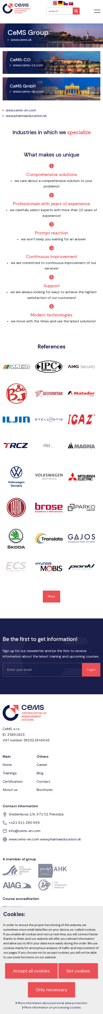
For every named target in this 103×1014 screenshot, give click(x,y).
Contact (43, 781)
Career (42, 764)
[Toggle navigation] (97, 11)
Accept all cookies (31, 971)
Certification (13, 781)
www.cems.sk (21, 39)
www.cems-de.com (28, 91)
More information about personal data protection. (51, 1003)
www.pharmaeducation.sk (26, 115)
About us (10, 789)
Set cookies (78, 971)
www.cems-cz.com (28, 65)
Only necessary (51, 990)
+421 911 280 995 (24, 822)
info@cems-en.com (24, 830)
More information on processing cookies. (51, 1007)
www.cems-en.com (21, 110)
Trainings (10, 773)
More (51, 596)
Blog (40, 773)
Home (7, 764)
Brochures (45, 789)
